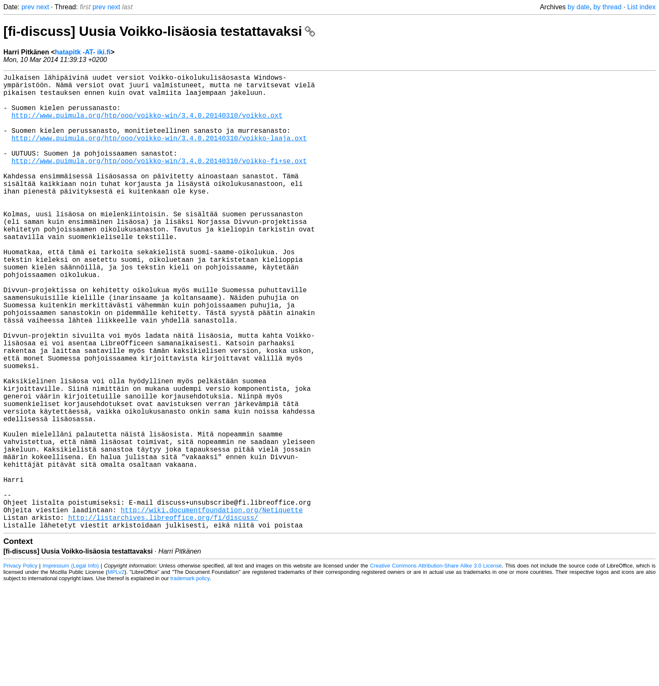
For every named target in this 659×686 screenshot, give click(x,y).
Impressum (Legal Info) (71, 667)
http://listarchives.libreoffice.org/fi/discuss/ (163, 616)
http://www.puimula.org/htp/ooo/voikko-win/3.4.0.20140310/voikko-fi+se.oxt (159, 181)
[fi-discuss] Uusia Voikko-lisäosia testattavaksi (159, 31)
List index (641, 7)
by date (578, 7)
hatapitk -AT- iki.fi (82, 52)
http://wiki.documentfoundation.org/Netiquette (212, 607)
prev (28, 7)
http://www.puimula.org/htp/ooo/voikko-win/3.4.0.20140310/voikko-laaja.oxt (159, 153)
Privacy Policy (20, 667)
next (42, 7)
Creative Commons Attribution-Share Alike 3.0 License (436, 667)
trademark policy (189, 679)
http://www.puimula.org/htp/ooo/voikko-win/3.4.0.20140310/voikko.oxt (146, 125)
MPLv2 (115, 673)
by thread (607, 7)
